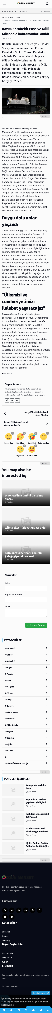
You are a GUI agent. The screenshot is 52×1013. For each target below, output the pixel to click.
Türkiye (26, 706)
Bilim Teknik (26, 725)
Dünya (26, 699)
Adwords (26, 718)
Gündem (26, 738)
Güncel (26, 654)
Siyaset (26, 693)
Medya (26, 750)
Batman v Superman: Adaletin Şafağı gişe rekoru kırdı (24, 554)
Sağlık (26, 667)
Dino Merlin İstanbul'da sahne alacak (24, 497)
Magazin (26, 686)
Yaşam (26, 731)
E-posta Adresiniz (13, 594)
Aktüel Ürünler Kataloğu (26, 763)
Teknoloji (26, 661)
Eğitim (26, 744)
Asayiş (26, 674)
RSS (5, 962)
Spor (26, 680)
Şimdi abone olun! (41, 993)
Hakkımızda (7, 953)
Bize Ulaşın (7, 958)
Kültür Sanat (26, 712)
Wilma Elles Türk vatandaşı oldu (25, 527)
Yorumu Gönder (36, 625)
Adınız (8, 583)
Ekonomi (26, 648)
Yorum (8, 606)
